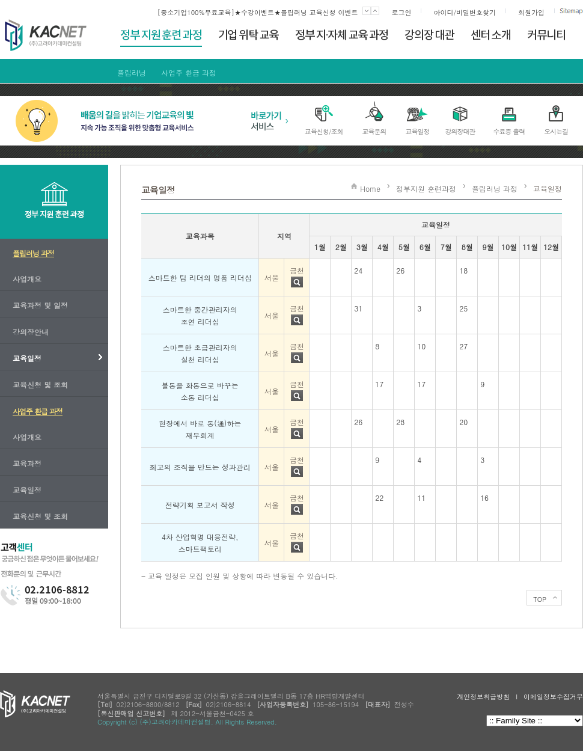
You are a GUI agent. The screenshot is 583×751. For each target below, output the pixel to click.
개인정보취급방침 (483, 696)
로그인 (401, 12)
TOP (539, 599)
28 (400, 422)
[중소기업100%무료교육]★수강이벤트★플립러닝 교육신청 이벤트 (257, 12)
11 (421, 497)
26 (400, 270)
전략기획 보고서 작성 (200, 505)
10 (421, 346)
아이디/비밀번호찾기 (464, 12)
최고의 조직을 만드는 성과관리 (200, 467)
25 (463, 308)
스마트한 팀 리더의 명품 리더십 (200, 277)
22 (379, 497)
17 (379, 384)
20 (463, 422)
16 (484, 497)
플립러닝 (131, 72)
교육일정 (547, 188)
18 (463, 270)
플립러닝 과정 (494, 188)
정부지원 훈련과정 (426, 188)
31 (358, 308)
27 (463, 346)
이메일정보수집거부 (553, 696)
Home (370, 188)
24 (358, 270)
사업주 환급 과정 (188, 72)
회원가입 (531, 12)
